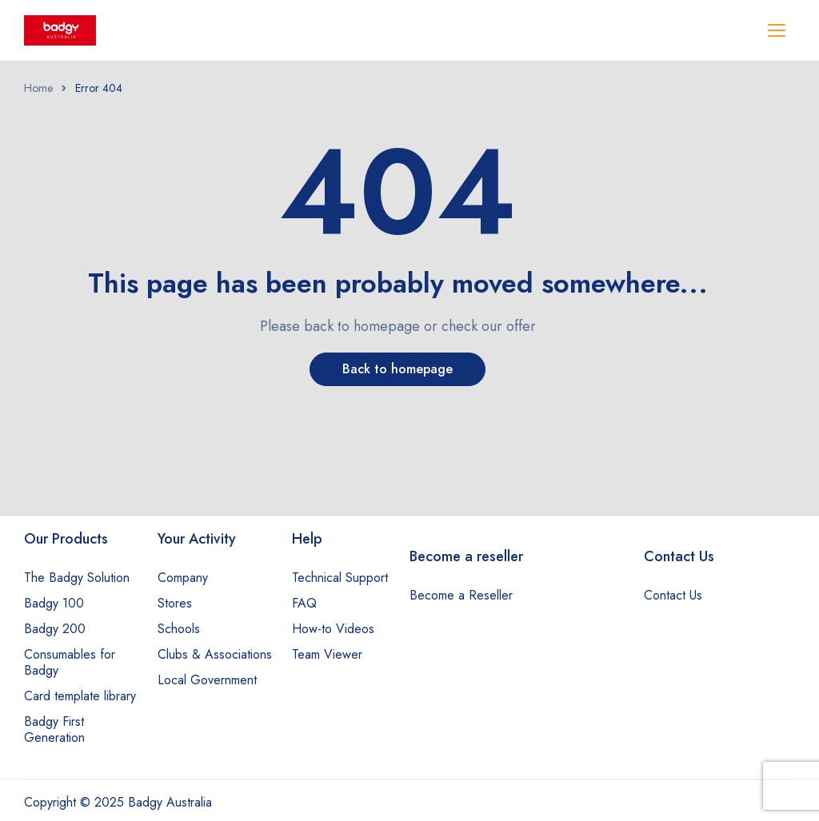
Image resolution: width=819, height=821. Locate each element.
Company (183, 577)
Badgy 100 (54, 603)
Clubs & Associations (215, 654)
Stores (175, 603)
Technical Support (340, 577)
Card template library (80, 696)
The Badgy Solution (77, 577)
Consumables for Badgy (69, 662)
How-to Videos (333, 629)
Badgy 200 (55, 629)
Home (38, 88)
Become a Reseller (461, 595)
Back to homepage (397, 369)
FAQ (304, 603)
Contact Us (673, 595)
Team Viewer (327, 654)
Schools (179, 629)
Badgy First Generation (54, 729)
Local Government (207, 680)
